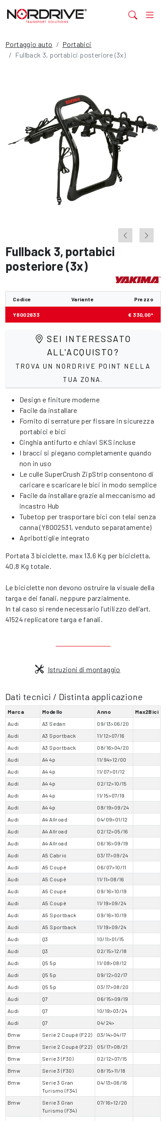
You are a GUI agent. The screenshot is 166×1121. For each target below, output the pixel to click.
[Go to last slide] (125, 235)
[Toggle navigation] (150, 14)
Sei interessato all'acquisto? (83, 358)
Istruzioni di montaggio (77, 669)
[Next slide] (146, 235)
